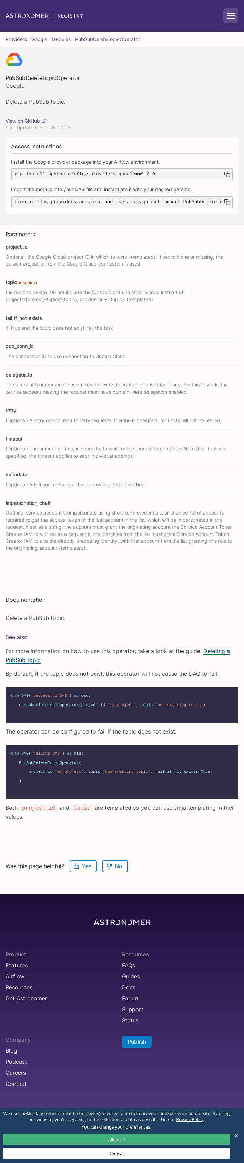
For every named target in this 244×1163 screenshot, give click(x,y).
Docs (128, 987)
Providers (16, 39)
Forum (130, 998)
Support (132, 1009)
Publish (137, 1041)
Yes (82, 866)
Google (39, 39)
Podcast (16, 1061)
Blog (11, 1050)
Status (130, 1020)
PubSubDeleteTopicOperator (107, 39)
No (114, 866)
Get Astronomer (26, 998)
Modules (61, 39)
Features (17, 965)
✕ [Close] (236, 1135)
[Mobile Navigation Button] (230, 15)
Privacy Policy (189, 1119)
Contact (16, 1083)
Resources (19, 987)
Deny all (116, 1153)
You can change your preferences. (116, 1127)
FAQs (128, 965)
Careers (16, 1072)
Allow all (116, 1139)
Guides (131, 976)
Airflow (15, 976)
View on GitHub (26, 121)
